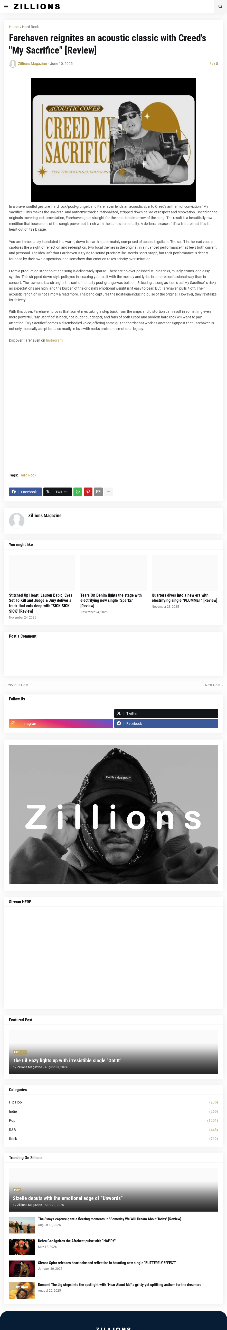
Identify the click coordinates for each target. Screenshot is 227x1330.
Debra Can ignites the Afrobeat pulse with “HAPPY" (77, 1241)
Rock (113, 1139)
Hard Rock (30, 27)
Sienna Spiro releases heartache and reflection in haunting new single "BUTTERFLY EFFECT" (107, 1263)
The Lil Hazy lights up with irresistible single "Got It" (67, 1060)
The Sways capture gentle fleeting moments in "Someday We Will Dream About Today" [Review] (109, 1219)
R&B (113, 1130)
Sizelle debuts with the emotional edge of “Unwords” (68, 1198)
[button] (6, 6)
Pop (113, 1120)
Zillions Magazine (45, 515)
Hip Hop (113, 1102)
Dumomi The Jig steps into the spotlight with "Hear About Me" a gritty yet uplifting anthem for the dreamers (119, 1284)
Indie (113, 1111)
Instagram (54, 340)
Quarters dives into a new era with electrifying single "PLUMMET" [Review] (184, 598)
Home (13, 27)
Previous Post (17, 685)
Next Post (213, 685)
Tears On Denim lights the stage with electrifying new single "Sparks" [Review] (111, 601)
